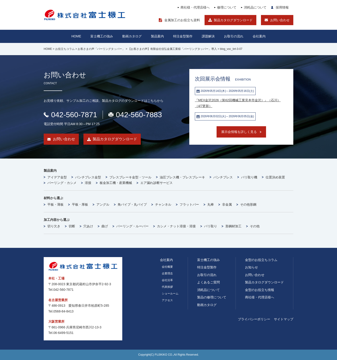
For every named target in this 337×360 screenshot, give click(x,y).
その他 (255, 226)
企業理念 (167, 273)
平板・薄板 (55, 204)
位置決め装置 (275, 177)
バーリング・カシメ (62, 183)
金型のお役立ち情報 (259, 290)
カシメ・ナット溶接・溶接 (176, 226)
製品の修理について (211, 297)
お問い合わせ (280, 20)
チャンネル (163, 204)
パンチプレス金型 (88, 177)
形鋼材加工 (233, 226)
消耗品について (255, 7)
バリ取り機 (249, 177)
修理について (226, 7)
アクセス (167, 300)
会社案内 (259, 36)
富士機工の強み (208, 260)
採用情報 (282, 7)
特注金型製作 (207, 267)
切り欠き (53, 226)
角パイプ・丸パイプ (132, 204)
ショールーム (170, 293)
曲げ (104, 226)
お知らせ (251, 267)
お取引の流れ (207, 275)
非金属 (227, 204)
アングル (102, 204)
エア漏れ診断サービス (156, 183)
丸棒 (210, 204)
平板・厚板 (80, 204)
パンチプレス (223, 177)
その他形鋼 (248, 204)
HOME (76, 36)
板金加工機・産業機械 (116, 183)
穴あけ (88, 226)
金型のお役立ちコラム (261, 260)
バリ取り (210, 226)
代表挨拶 (167, 286)
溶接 (88, 183)
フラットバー (189, 204)
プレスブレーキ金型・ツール (130, 177)
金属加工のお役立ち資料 (182, 20)
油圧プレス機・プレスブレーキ (182, 177)
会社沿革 (167, 280)
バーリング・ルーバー (132, 226)
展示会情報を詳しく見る (239, 132)
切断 (72, 226)
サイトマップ (283, 319)
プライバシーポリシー (254, 319)
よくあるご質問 (208, 282)
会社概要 (167, 266)
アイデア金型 (57, 177)
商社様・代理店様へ (195, 7)
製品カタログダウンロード (233, 20)
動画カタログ (132, 36)
